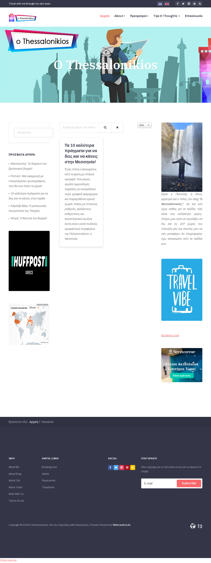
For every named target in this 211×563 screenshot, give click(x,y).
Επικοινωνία (193, 16)
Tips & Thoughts (166, 16)
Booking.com (170, 335)
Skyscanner (48, 480)
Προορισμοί (139, 16)
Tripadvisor (48, 487)
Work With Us (16, 494)
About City (14, 480)
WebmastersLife (121, 525)
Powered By (196, 526)
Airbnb (45, 473)
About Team (15, 487)
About (119, 16)
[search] (33, 133)
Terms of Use (16, 500)
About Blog (15, 473)
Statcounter (8, 560)
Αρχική (104, 16)
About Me (14, 467)
